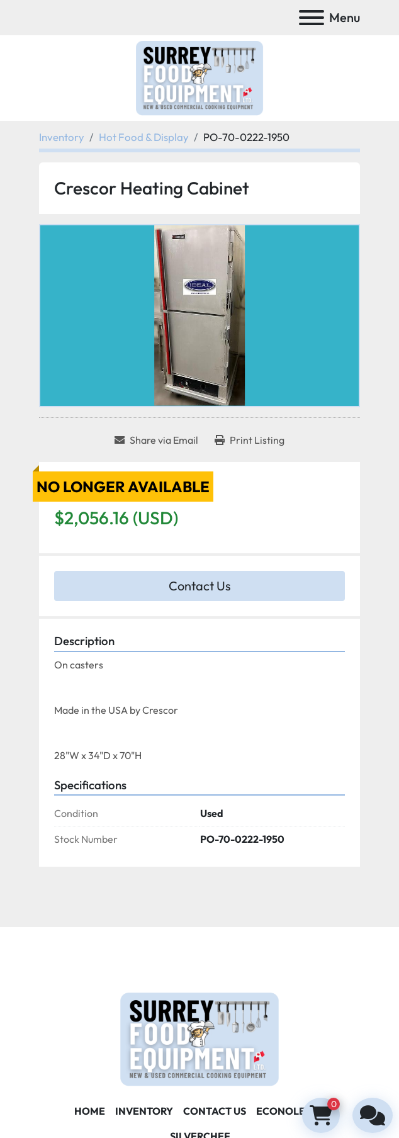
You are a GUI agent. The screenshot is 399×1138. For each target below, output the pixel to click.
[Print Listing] (249, 440)
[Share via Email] (156, 440)
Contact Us (200, 586)
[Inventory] (61, 137)
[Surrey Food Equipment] (199, 1038)
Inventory (144, 1111)
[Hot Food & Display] (144, 137)
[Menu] (311, 17)
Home (89, 1111)
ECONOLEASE (290, 1111)
